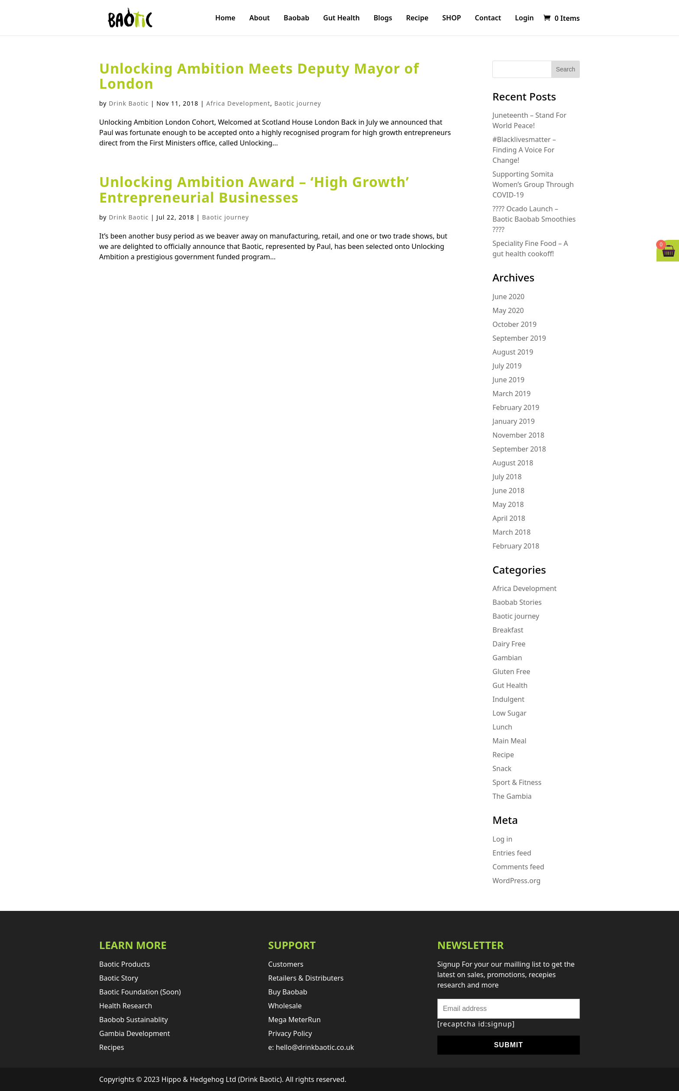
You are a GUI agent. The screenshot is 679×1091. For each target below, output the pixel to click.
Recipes (111, 1047)
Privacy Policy (290, 1033)
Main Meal (509, 741)
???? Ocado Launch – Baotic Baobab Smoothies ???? (534, 219)
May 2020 (508, 310)
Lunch (502, 727)
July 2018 (506, 476)
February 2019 (515, 407)
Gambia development (134, 1033)
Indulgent (508, 699)
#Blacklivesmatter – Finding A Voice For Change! (524, 150)
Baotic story (118, 978)
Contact (488, 18)
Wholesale (284, 1005)
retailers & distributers (305, 978)
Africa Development (238, 103)
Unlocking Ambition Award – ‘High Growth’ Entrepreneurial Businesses (254, 189)
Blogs (383, 18)
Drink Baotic (129, 103)
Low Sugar (509, 713)
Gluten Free (511, 671)
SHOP (451, 18)
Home (225, 18)
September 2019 (519, 338)
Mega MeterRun (294, 1019)
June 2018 (508, 490)
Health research (125, 1005)
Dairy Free (508, 644)
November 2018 (518, 435)
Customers (285, 964)
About (259, 18)
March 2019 (511, 393)
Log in (502, 839)
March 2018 (511, 532)
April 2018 (508, 518)
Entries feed (511, 853)
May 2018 (508, 504)
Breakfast (507, 630)
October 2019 (514, 324)
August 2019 (512, 352)
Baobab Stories (517, 602)
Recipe (417, 18)
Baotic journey (297, 103)
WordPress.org (516, 880)
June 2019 (508, 379)
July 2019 (506, 366)
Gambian (507, 657)
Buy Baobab (287, 992)
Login (524, 18)
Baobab (296, 18)
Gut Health (341, 18)
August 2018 (512, 463)
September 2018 (519, 449)
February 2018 (515, 546)
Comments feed (518, 867)
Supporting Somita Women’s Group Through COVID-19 (533, 184)
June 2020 (508, 296)
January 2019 (513, 421)
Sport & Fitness (516, 782)
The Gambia (512, 796)
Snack (501, 768)
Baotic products (124, 964)
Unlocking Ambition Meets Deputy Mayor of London (259, 76)
